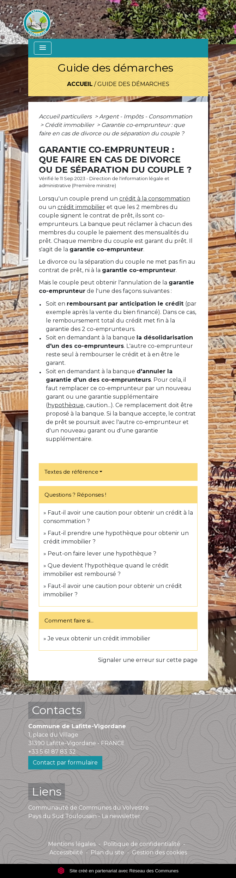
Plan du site (107, 852)
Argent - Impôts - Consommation (145, 116)
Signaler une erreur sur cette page (148, 660)
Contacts (56, 710)
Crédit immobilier (70, 125)
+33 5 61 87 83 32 (52, 751)
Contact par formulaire (65, 762)
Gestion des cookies (159, 852)
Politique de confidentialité (141, 844)
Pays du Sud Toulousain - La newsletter (84, 816)
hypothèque (66, 405)
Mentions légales (72, 844)
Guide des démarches (133, 84)
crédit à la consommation (154, 198)
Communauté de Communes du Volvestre (88, 807)
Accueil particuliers (66, 116)
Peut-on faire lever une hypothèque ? (102, 553)
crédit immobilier (81, 207)
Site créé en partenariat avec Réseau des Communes (118, 870)
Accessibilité (66, 852)
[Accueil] (37, 19)
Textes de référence (71, 471)
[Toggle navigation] (43, 48)
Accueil (80, 84)
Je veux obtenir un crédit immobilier (99, 638)
